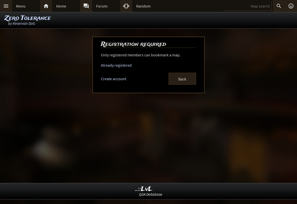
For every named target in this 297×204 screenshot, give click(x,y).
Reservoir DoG (24, 23)
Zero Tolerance (28, 18)
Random (143, 6)
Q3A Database (150, 194)
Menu (21, 6)
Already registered (116, 65)
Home (61, 6)
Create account (113, 78)
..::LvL (143, 189)
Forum (101, 6)
